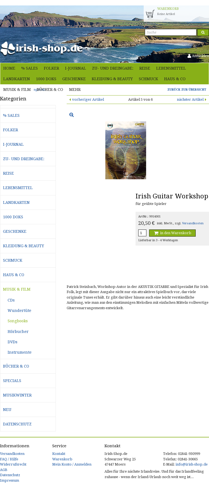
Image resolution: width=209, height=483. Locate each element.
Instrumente (20, 352)
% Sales (29, 68)
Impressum (9, 480)
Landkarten (16, 79)
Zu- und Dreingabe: (112, 68)
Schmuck (148, 79)
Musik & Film (17, 89)
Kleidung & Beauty (112, 79)
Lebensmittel (171, 68)
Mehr (75, 89)
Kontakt (58, 454)
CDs (11, 300)
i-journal (75, 68)
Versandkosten (193, 223)
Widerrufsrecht (13, 464)
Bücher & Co (50, 89)
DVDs (12, 342)
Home (9, 68)
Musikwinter (17, 395)
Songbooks (18, 321)
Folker (51, 68)
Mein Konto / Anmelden (71, 464)
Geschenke (74, 79)
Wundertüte (19, 310)
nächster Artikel (190, 99)
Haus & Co (175, 79)
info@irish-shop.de (192, 464)
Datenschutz (17, 424)
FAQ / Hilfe (9, 459)
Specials (12, 380)
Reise (144, 68)
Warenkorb (62, 459)
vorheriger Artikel (88, 99)
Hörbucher (18, 331)
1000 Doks (46, 79)
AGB (3, 470)
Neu (7, 409)
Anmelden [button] (198, 56)
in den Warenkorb (172, 233)
